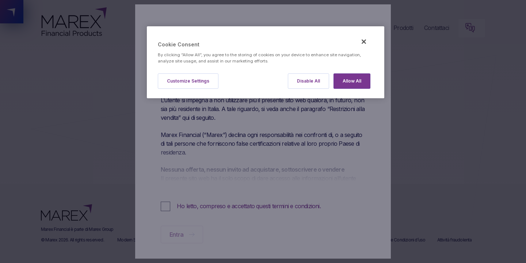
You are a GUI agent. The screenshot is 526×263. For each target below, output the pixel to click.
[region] (265, 62)
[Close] (364, 42)
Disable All (308, 81)
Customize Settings (188, 81)
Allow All (352, 81)
